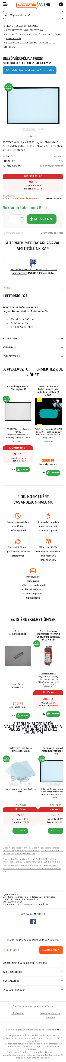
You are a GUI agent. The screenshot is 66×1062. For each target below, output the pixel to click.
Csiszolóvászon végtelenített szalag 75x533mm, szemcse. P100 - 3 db (48, 635)
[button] (23, 469)
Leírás (6, 288)
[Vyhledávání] (33, 15)
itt (58, 1030)
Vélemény (10, 347)
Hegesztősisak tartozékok (44, 34)
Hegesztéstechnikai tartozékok (24, 30)
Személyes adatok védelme (50, 1015)
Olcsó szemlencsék (25, 853)
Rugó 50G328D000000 (18, 632)
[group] (18, 430)
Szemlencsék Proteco (52, 233)
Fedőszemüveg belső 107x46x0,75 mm (20, 749)
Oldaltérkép (17, 1013)
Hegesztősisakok (16, 34)
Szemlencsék (13, 38)
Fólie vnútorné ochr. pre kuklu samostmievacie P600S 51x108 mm (32, 868)
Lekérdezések (12, 356)
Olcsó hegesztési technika (16, 848)
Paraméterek (10, 338)
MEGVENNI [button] (25, 469)
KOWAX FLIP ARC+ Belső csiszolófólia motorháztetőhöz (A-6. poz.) (48, 391)
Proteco (58, 156)
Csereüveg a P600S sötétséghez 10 (18, 388)
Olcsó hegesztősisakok (27, 850)
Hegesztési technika (26, 26)
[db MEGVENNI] (9, 469)
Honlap (7, 26)
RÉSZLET (20, 831)
